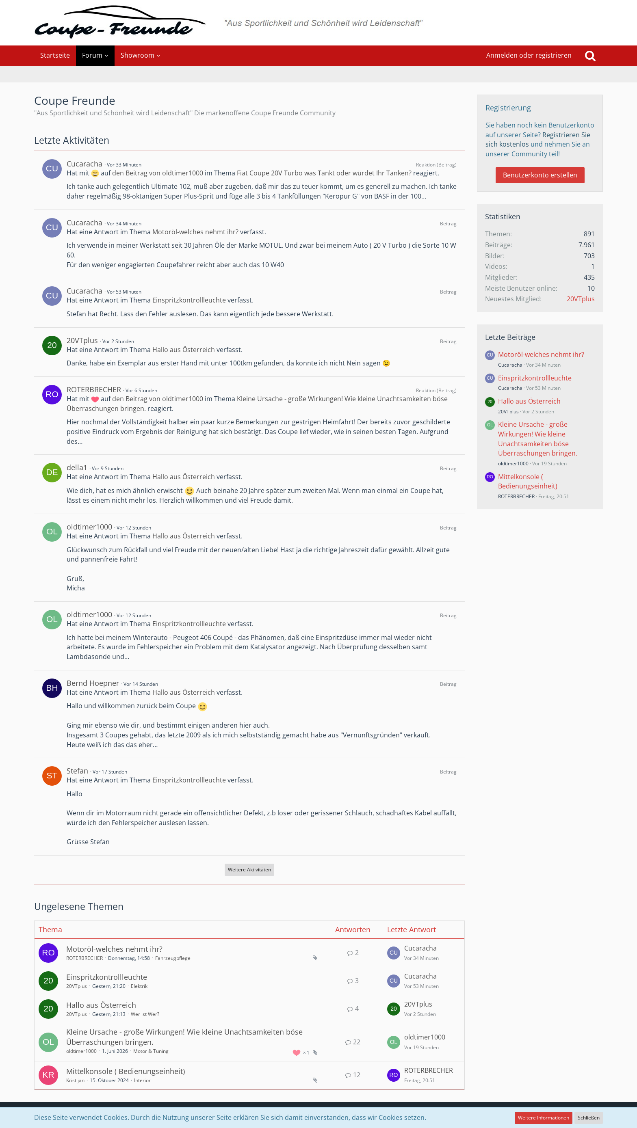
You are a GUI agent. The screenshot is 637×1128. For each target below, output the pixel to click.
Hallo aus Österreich (183, 349)
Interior (142, 1080)
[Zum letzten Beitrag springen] (393, 952)
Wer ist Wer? (145, 1014)
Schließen (589, 1117)
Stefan (77, 771)
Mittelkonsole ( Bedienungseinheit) (125, 1071)
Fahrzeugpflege (173, 958)
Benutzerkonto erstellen (540, 175)
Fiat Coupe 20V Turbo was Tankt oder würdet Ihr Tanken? (324, 173)
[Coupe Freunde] (318, 22)
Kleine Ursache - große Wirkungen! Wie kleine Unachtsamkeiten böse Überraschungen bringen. (537, 439)
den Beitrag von (157, 173)
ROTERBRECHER (94, 389)
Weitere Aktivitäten (249, 869)
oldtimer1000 (89, 527)
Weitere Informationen (543, 1117)
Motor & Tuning (151, 1051)
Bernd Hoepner (93, 683)
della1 (77, 467)
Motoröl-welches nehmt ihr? (195, 231)
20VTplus (82, 340)
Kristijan (75, 1080)
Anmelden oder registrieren (529, 55)
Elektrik (139, 986)
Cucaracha (84, 164)
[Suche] (590, 55)
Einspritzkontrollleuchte (189, 300)
